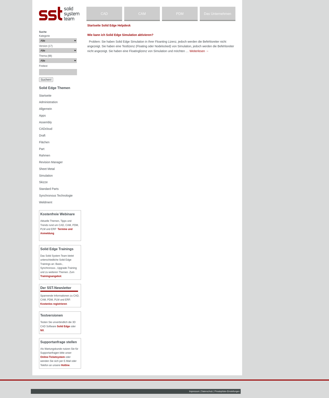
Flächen (44, 142)
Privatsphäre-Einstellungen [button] (227, 391)
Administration (48, 102)
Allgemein (45, 108)
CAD (104, 14)
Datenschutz (207, 391)
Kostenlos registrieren (53, 303)
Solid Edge (63, 326)
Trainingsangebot (50, 276)
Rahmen (44, 155)
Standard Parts (49, 188)
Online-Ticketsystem (52, 357)
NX (42, 330)
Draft (42, 135)
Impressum (194, 391)
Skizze (43, 182)
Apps (42, 115)
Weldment (45, 202)
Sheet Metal (47, 169)
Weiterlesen (199, 51)
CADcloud (45, 128)
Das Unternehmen (217, 14)
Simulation (46, 175)
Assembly (45, 122)
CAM (142, 14)
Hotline (65, 365)
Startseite (45, 95)
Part (41, 149)
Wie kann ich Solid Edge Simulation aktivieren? (120, 35)
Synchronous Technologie (56, 195)
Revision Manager (51, 162)
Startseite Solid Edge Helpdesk (109, 25)
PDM (180, 14)
